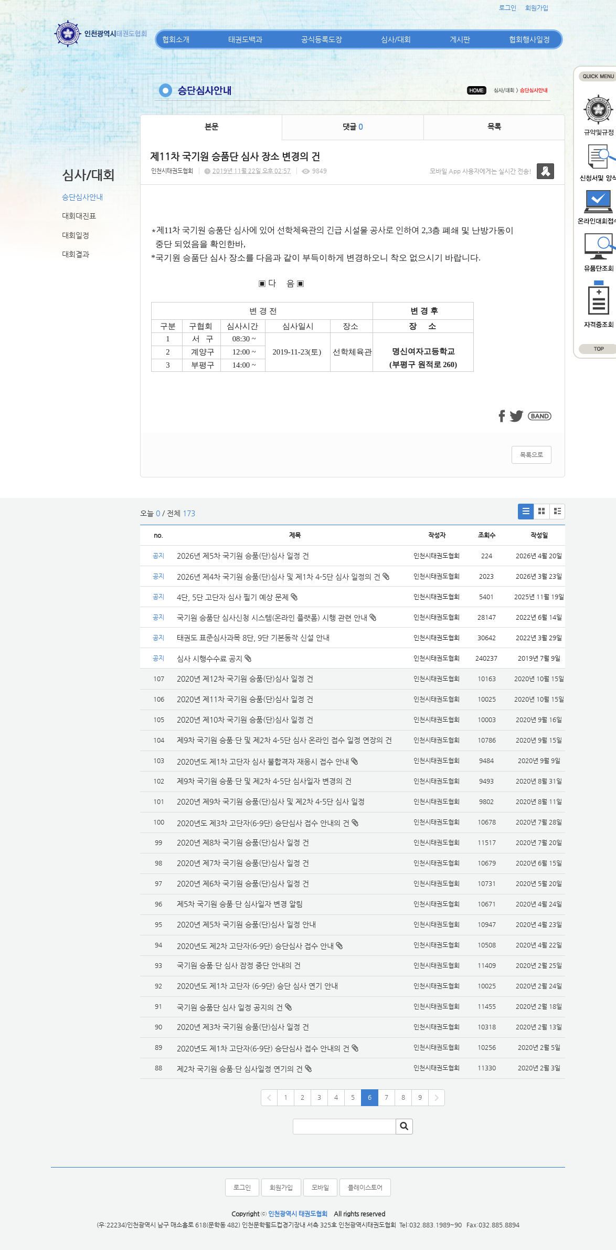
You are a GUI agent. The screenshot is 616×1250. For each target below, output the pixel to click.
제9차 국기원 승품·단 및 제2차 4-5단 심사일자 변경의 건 (264, 781)
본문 (211, 126)
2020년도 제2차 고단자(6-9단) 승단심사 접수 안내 (255, 946)
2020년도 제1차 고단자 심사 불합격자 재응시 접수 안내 (263, 761)
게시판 (460, 39)
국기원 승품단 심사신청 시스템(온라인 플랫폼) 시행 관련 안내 (276, 617)
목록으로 (531, 455)
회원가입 (536, 8)
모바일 (320, 1187)
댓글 (353, 126)
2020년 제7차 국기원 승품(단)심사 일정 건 (243, 863)
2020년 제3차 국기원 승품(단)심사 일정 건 (243, 1027)
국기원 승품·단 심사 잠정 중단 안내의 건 (239, 965)
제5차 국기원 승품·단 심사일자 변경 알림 (240, 904)
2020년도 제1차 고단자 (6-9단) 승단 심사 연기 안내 (257, 986)
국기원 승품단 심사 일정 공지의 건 (230, 1007)
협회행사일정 (529, 39)
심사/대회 (396, 39)
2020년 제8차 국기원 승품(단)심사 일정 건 (243, 842)
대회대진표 (79, 216)
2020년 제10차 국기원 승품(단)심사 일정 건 (245, 719)
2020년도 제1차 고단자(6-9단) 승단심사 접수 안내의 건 (263, 1048)
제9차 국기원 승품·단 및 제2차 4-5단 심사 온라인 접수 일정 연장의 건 (284, 740)
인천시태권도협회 (172, 171)
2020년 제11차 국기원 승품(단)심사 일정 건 (245, 699)
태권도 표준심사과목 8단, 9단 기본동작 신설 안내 (253, 637)
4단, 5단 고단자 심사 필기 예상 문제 (237, 597)
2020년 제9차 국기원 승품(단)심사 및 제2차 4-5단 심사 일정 (272, 801)
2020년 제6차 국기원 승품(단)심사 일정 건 (243, 883)
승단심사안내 (82, 197)
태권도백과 (245, 39)
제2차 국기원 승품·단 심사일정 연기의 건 (240, 1069)
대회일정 (75, 235)
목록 (494, 126)
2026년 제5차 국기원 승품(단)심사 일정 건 (243, 555)
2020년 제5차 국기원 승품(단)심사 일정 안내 (246, 924)
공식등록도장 (321, 39)
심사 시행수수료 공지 (214, 658)
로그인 (507, 8)
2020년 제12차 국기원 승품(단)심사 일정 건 (245, 678)
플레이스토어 (365, 1187)
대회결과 (75, 254)
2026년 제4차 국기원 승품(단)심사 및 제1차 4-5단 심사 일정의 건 (283, 576)
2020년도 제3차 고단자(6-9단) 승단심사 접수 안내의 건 (263, 823)
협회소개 (175, 39)
